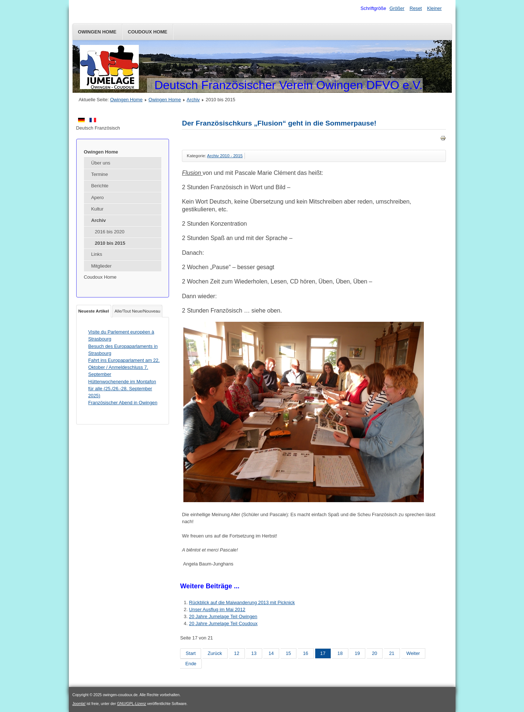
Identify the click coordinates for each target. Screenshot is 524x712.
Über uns (100, 163)
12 (236, 653)
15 (288, 653)
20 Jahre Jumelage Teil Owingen (223, 616)
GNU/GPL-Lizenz (131, 704)
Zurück (215, 653)
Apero (97, 197)
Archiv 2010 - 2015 (225, 156)
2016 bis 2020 (109, 232)
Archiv (193, 99)
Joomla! (79, 704)
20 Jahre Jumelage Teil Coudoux (223, 623)
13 (253, 653)
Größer (397, 8)
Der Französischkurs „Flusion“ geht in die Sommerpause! (279, 123)
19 (357, 653)
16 (305, 653)
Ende (190, 663)
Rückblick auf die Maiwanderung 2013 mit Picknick (242, 602)
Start (191, 653)
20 (374, 653)
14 (271, 653)
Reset (415, 8)
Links (96, 254)
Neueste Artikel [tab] (93, 311)
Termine (99, 174)
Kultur (97, 209)
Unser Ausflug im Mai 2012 (217, 609)
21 (391, 653)
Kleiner (434, 8)
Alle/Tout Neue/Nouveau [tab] (137, 311)
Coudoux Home (147, 32)
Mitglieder (101, 266)
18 (339, 653)
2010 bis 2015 (110, 243)
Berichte (100, 185)
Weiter (413, 653)
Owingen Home (97, 32)
